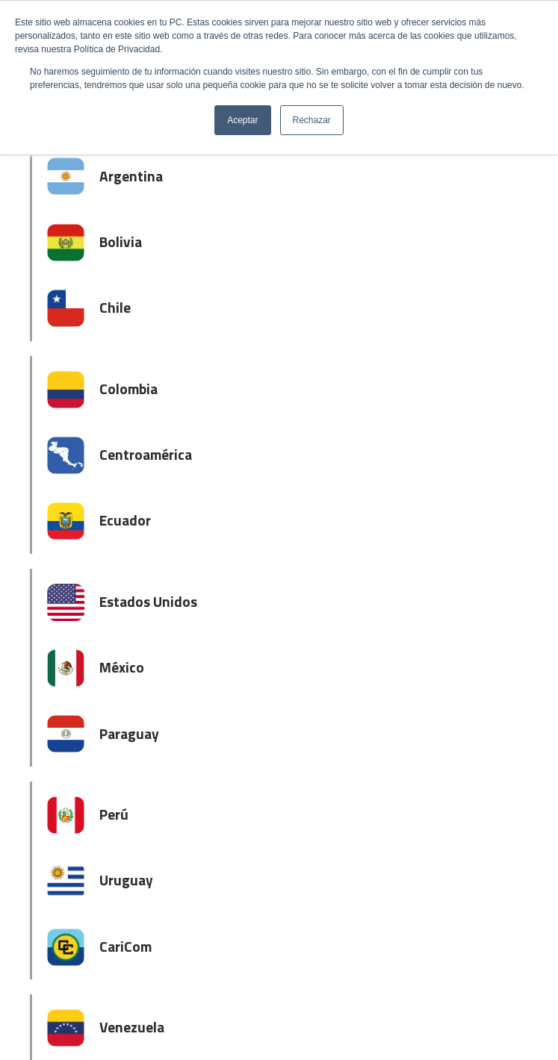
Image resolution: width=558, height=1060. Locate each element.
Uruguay (126, 880)
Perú (113, 814)
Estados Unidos (148, 601)
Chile (115, 307)
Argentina (131, 176)
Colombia (128, 388)
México (121, 667)
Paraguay (129, 733)
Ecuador (125, 520)
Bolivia (120, 241)
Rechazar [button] (312, 120)
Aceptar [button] (242, 120)
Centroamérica (145, 454)
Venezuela (131, 1027)
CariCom (125, 946)
